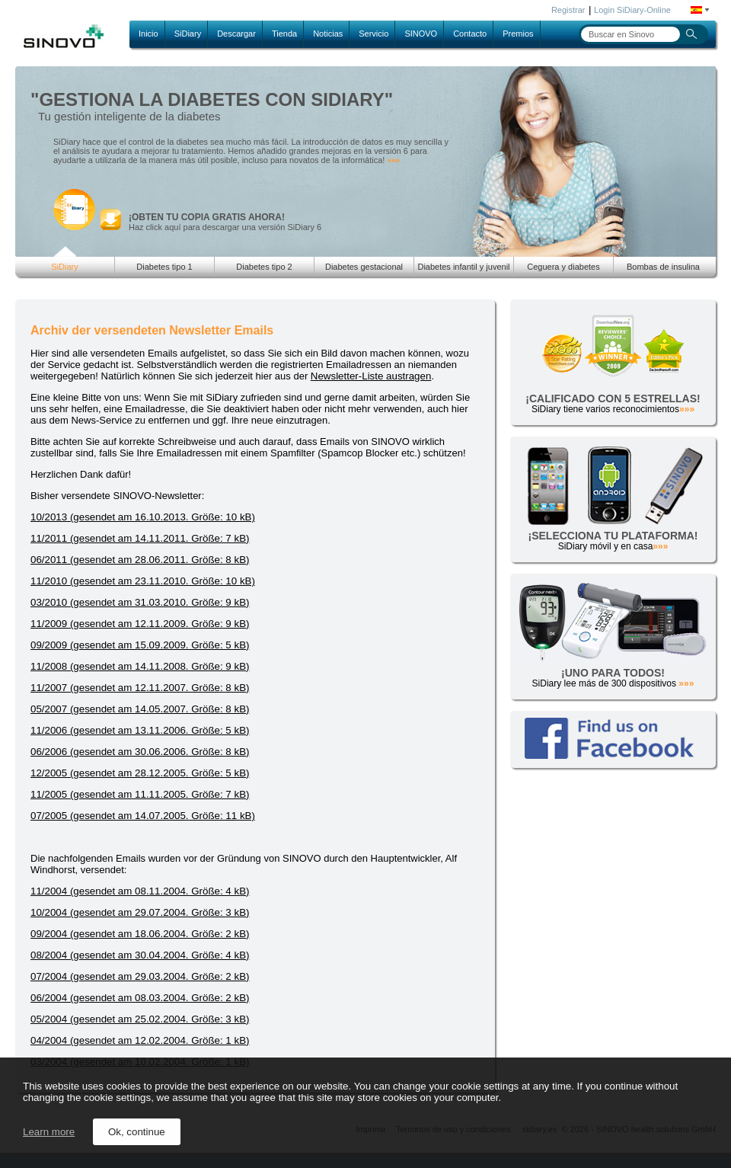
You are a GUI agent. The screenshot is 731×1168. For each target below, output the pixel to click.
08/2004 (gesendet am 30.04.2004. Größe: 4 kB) (139, 955)
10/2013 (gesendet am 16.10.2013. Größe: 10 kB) (142, 517)
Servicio (373, 33)
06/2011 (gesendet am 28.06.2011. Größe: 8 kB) (139, 559)
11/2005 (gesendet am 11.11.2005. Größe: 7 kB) (139, 794)
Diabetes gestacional (364, 266)
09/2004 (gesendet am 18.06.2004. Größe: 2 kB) (139, 933)
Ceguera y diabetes (563, 266)
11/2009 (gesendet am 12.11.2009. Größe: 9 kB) (139, 623)
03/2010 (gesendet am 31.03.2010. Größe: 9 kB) (139, 602)
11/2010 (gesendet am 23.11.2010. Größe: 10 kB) (142, 581)
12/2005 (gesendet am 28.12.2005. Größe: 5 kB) (139, 773)
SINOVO (420, 33)
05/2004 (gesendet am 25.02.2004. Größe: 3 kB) (139, 1019)
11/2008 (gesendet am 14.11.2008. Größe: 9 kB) (139, 666)
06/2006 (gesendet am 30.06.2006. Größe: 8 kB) (139, 751)
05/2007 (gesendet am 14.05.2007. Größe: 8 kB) (139, 709)
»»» (393, 160)
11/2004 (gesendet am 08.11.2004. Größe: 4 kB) (139, 891)
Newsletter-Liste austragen (371, 376)
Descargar (236, 33)
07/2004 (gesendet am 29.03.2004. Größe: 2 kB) (139, 976)
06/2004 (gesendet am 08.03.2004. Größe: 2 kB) (139, 997)
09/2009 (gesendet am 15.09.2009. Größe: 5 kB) (139, 645)
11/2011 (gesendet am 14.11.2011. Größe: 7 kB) (139, 538)
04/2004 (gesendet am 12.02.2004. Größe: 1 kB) (139, 1040)
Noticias (328, 33)
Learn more (49, 1132)
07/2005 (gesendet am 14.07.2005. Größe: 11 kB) (142, 815)
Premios (518, 33)
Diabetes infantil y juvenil (463, 266)
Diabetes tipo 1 (164, 266)
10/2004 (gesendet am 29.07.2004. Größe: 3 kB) (139, 912)
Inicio (148, 33)
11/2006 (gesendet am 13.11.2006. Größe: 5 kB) (139, 730)
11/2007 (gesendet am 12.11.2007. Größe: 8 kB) (139, 687)
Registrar (568, 9)
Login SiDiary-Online (632, 9)
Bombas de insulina (663, 266)
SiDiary (187, 33)
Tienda (284, 33)
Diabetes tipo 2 (264, 266)
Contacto (470, 33)
